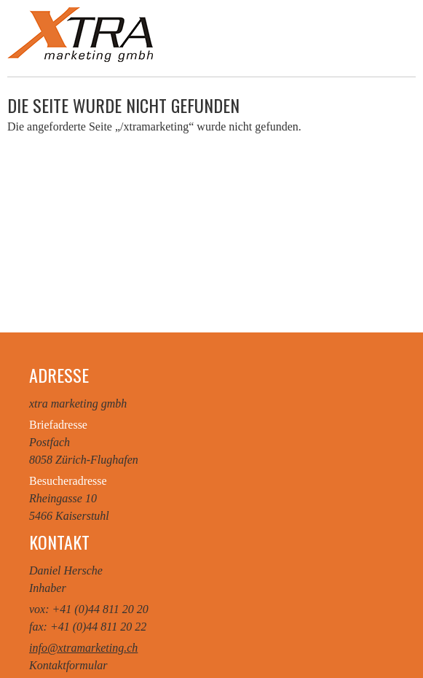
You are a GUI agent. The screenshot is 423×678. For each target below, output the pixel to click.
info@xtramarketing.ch (83, 648)
